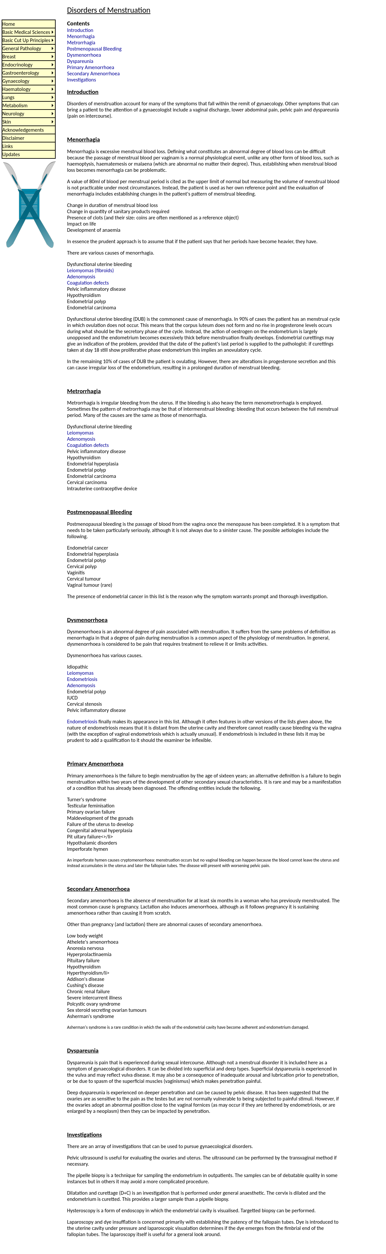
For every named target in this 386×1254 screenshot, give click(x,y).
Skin (6, 122)
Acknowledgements (23, 130)
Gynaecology (15, 81)
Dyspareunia (80, 61)
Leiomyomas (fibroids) (90, 270)
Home (8, 24)
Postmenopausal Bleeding (94, 49)
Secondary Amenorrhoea (93, 73)
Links (7, 146)
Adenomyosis (81, 276)
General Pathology (21, 48)
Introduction (80, 30)
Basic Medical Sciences (26, 32)
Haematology (16, 89)
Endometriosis (82, 679)
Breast (9, 56)
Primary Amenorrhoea (90, 67)
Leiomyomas (80, 433)
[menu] (28, 89)
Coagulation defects (88, 283)
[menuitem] (28, 24)
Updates (11, 154)
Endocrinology (17, 65)
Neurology (13, 114)
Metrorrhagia (81, 42)
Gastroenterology (20, 73)
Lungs (8, 97)
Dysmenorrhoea (84, 55)
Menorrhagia (81, 36)
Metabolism (15, 105)
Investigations (81, 80)
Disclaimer (13, 138)
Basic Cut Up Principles (26, 40)
